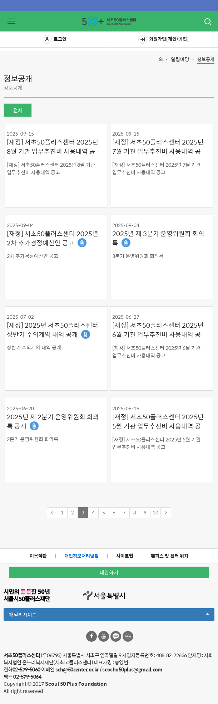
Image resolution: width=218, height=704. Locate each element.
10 (155, 512)
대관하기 (109, 572)
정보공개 (205, 59)
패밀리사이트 (109, 615)
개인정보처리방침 (81, 555)
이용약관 (38, 555)
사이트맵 (124, 555)
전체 (18, 110)
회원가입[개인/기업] (163, 39)
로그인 (54, 39)
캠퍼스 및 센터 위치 (169, 555)
